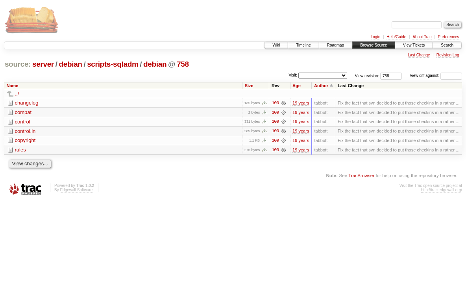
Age (296, 85)
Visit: (292, 75)
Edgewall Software (76, 190)
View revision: (367, 75)
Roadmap (335, 45)
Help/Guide (396, 37)
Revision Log (447, 55)
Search (447, 45)
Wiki (276, 45)
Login (375, 37)
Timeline (303, 45)
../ (17, 94)
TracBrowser (361, 175)
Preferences (448, 37)
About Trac (421, 37)
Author (321, 85)
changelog (27, 103)
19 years (300, 103)
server (43, 64)
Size (249, 85)
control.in (25, 131)
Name (12, 85)
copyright (25, 141)
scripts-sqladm (112, 64)
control (22, 122)
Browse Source (373, 45)
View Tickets (414, 45)
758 (183, 64)
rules (20, 150)
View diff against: (436, 75)
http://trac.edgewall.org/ (441, 190)
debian (70, 64)
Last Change (419, 55)
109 (275, 103)
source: (18, 64)
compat (23, 112)
